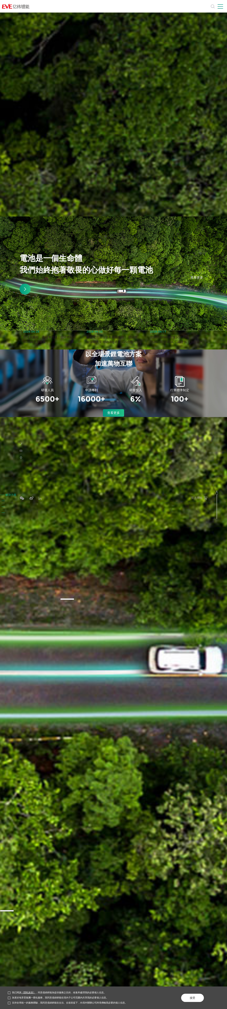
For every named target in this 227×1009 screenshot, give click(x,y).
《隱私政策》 (28, 992)
